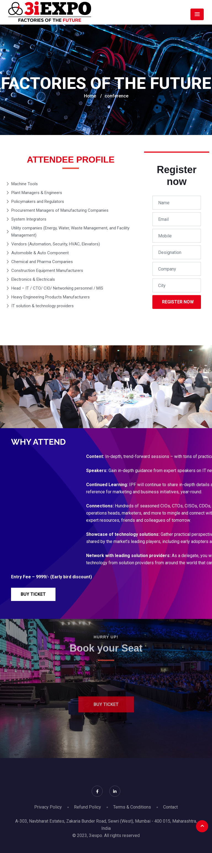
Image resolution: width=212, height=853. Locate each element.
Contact (170, 807)
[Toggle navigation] (197, 14)
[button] (33, 594)
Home (90, 96)
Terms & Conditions (132, 807)
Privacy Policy (48, 807)
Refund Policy (87, 807)
